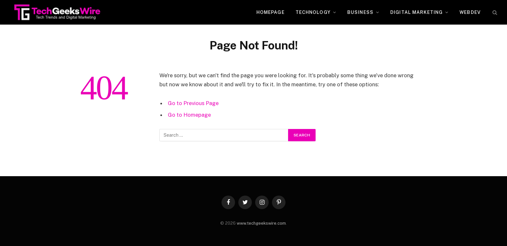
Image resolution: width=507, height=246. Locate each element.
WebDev (470, 12)
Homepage (270, 12)
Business (360, 12)
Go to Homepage (189, 115)
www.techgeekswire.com (261, 223)
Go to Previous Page (193, 103)
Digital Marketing (416, 12)
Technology (313, 12)
